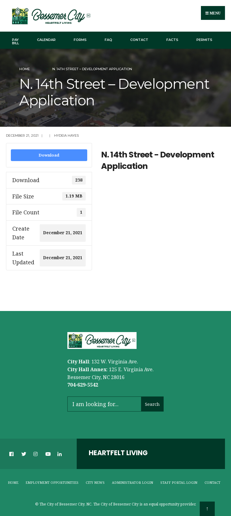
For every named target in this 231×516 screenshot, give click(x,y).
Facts (172, 40)
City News (95, 482)
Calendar (46, 40)
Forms (80, 40)
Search (152, 404)
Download (48, 155)
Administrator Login (132, 482)
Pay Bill (15, 41)
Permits (204, 40)
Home (24, 69)
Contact (139, 40)
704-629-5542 (82, 384)
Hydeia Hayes (66, 135)
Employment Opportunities (52, 482)
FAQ (108, 40)
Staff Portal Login (178, 482)
